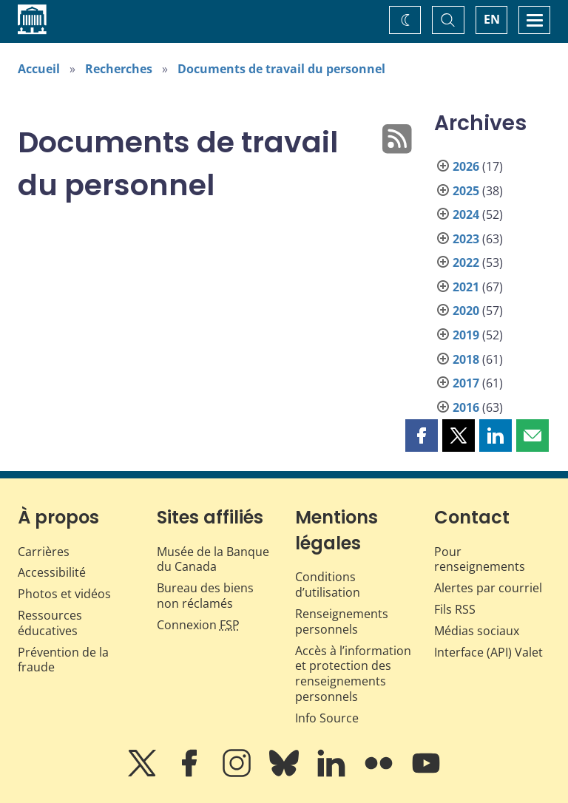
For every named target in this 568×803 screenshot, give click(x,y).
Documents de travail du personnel (281, 69)
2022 (466, 262)
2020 (466, 310)
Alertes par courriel (488, 588)
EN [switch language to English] (492, 19)
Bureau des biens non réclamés (205, 595)
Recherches (118, 69)
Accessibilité (52, 572)
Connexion (198, 625)
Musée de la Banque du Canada (213, 559)
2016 (466, 407)
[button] (421, 435)
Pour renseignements (479, 559)
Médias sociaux (476, 631)
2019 (466, 335)
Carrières (44, 551)
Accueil (39, 69)
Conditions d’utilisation (327, 584)
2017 (466, 383)
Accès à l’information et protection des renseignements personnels (353, 674)
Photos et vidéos (64, 594)
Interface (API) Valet (488, 652)
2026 (466, 166)
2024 (466, 214)
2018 (466, 359)
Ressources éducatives (50, 623)
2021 (466, 287)
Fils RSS (455, 609)
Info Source (327, 718)
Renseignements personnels (341, 621)
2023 (466, 239)
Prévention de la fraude (63, 660)
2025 (466, 191)
